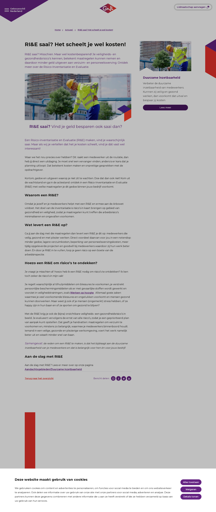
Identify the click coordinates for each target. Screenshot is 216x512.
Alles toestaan (191, 482)
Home (58, 30)
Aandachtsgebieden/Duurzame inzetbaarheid (53, 369)
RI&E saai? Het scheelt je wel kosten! (95, 30)
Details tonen (190, 496)
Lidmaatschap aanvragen (191, 7)
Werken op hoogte (82, 292)
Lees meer (165, 107)
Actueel (69, 30)
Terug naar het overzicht (39, 378)
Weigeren (191, 489)
